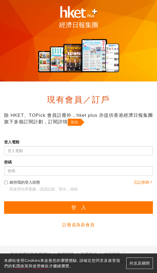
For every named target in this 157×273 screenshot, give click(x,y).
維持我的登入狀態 (22, 182)
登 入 (78, 207)
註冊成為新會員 (78, 224)
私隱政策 (20, 266)
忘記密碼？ (143, 182)
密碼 (8, 162)
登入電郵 (11, 142)
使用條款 (41, 266)
